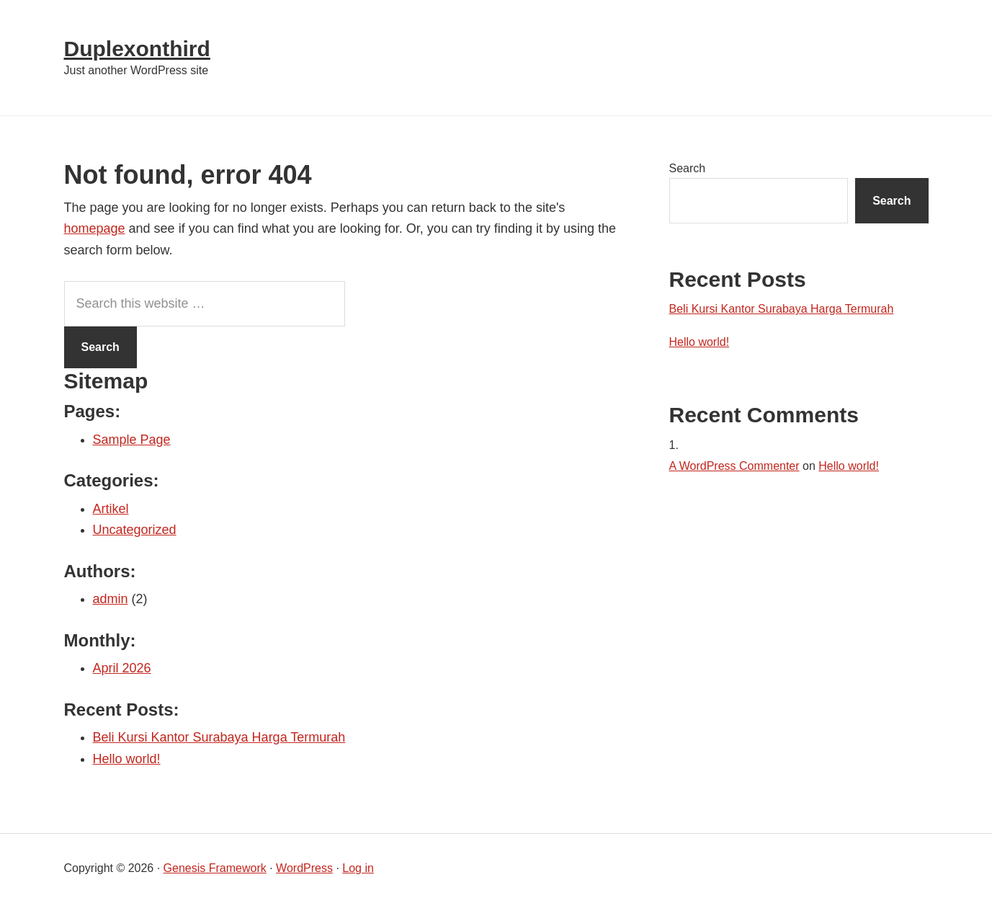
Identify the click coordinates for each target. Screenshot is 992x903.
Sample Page (132, 439)
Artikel (111, 509)
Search (687, 168)
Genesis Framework (215, 868)
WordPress (304, 868)
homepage (94, 228)
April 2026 (122, 668)
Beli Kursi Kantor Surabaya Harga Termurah (219, 737)
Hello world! (127, 759)
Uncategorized (134, 529)
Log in (358, 868)
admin (110, 599)
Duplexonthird (137, 49)
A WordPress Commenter (734, 466)
